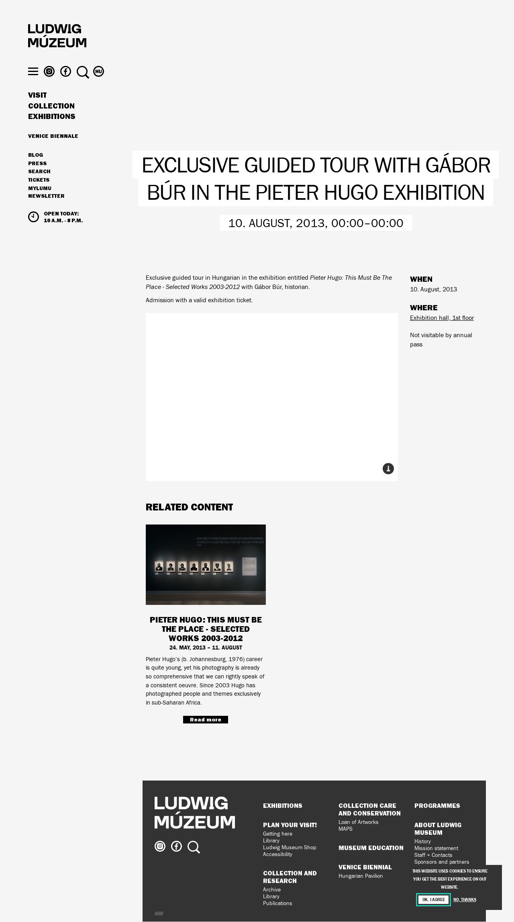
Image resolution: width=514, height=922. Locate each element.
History (422, 841)
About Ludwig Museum (437, 828)
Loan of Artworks (359, 822)
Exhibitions (51, 132)
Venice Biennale (53, 151)
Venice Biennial (365, 867)
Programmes (437, 805)
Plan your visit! (290, 825)
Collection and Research (290, 877)
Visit (37, 111)
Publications (277, 903)
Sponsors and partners (441, 861)
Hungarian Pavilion (361, 876)
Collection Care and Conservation (370, 809)
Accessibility (277, 854)
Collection (51, 121)
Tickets (38, 195)
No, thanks (464, 899)
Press (37, 179)
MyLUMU (39, 204)
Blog (35, 170)
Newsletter (46, 211)
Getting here (277, 833)
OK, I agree (433, 899)
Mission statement (436, 848)
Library (271, 840)
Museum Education (371, 848)
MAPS (346, 829)
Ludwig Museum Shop (289, 847)
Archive (272, 889)
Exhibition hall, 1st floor (442, 318)
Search (39, 187)
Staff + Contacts (433, 855)
